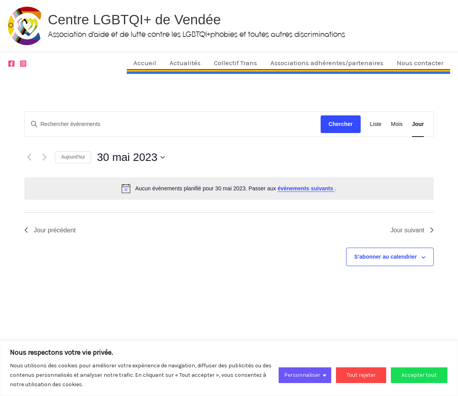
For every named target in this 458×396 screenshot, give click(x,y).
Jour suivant (412, 230)
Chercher (340, 124)
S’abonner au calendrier (385, 257)
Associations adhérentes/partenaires (326, 63)
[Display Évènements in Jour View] (418, 124)
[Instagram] (23, 63)
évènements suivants (306, 188)
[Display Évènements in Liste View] (376, 124)
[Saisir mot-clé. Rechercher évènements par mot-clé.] (173, 124)
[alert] (229, 188)
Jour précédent (50, 230)
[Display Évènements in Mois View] (397, 124)
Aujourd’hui (73, 157)
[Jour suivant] (44, 157)
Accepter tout (419, 375)
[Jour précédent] (29, 157)
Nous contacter (420, 63)
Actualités (185, 63)
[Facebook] (11, 63)
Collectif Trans (235, 63)
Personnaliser (302, 375)
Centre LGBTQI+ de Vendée (134, 19)
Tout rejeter (361, 375)
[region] (229, 368)
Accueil (144, 63)
